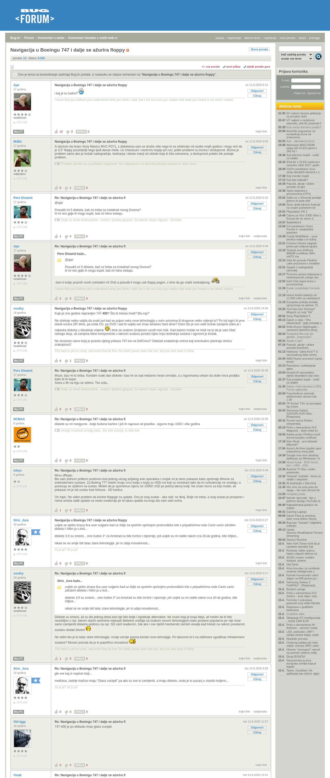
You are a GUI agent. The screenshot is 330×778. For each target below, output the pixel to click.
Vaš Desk (292, 564)
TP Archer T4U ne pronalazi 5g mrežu (303, 405)
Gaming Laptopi (296, 511)
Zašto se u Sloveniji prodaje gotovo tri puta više (303, 199)
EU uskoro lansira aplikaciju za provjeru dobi (303, 115)
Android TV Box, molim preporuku (300, 471)
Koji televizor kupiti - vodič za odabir (302, 156)
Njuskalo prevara (297, 638)
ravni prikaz (233, 66)
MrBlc (18, 141)
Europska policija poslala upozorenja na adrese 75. (302, 304)
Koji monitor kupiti (297, 175)
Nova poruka (259, 49)
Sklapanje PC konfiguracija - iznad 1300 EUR (303, 619)
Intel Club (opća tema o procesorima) (301, 283)
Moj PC (18, 131)
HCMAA (19, 419)
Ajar (16, 85)
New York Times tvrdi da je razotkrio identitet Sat (303, 545)
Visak (17, 775)
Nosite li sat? (294, 340)
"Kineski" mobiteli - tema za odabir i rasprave (303, 478)
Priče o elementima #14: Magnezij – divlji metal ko (302, 429)
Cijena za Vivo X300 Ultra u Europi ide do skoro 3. (303, 217)
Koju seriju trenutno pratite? (303, 127)
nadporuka (260, 236)
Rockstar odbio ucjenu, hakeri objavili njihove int (301, 552)
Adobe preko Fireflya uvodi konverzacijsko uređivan (303, 436)
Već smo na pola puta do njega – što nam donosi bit (302, 488)
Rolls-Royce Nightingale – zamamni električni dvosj (302, 328)
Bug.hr (15, 38)
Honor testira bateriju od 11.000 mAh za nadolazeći (303, 297)
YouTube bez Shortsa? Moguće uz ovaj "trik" (300, 310)
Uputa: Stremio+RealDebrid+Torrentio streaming (304, 532)
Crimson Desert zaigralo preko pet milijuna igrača (301, 245)
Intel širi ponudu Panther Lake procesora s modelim (303, 262)
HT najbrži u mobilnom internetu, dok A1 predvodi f (303, 122)
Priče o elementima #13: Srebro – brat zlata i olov (301, 594)
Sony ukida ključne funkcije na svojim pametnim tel (303, 206)
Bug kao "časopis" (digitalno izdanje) (303, 524)
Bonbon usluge (295, 589)
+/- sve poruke (211, 66)
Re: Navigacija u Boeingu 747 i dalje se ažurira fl (90, 198)
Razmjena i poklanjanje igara (301, 367)
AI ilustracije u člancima (301, 483)
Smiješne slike (295, 613)
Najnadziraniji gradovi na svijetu (301, 506)
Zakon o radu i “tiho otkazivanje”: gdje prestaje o (304, 321)
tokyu (17, 470)
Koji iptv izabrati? (297, 179)
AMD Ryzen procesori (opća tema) (304, 360)
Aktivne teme (290, 106)
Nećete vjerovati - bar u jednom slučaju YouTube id (303, 499)
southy (18, 308)
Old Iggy (20, 722)
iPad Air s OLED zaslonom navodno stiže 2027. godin (303, 163)
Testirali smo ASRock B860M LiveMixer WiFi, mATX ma (301, 253)
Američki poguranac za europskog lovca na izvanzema (300, 134)
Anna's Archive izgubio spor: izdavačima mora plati (304, 450)
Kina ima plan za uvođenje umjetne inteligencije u (303, 570)
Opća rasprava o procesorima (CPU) (298, 192)
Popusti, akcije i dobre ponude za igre (300, 185)
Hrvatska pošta (295, 494)
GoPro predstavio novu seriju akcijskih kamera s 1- (303, 170)
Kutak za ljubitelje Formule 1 (303, 290)
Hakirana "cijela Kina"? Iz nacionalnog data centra (302, 353)
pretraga (314, 37)
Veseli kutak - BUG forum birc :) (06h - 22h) (302, 464)
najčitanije (270, 37)
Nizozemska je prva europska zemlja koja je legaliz (301, 663)
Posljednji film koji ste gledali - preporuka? (300, 335)
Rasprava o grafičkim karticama (299, 608)
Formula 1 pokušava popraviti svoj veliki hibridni (303, 601)
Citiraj (257, 95)
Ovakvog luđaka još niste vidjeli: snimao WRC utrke (302, 644)
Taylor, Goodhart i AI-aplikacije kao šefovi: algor (302, 672)
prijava (220, 37)
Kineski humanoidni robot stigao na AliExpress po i (302, 577)
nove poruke (287, 37)
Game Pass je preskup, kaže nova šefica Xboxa (301, 517)
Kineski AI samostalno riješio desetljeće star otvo (302, 374)
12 (61, 131)
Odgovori (257, 90)
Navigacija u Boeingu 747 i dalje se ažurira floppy (178, 74)
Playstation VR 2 (296, 211)
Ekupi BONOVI (295, 656)
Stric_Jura (21, 520)
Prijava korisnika (293, 71)
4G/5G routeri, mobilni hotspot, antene (300, 559)
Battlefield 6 (293, 222)
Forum (29, 38)
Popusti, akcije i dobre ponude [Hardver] (300, 346)
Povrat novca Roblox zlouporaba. (299, 422)
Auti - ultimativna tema (300, 141)
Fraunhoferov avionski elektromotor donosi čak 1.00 (301, 396)
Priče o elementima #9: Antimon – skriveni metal (301, 626)
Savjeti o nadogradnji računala (299, 269)
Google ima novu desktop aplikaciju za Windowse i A (303, 457)
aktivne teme (252, 37)
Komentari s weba (51, 38)
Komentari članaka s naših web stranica (97, 38)
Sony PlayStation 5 (298, 316)
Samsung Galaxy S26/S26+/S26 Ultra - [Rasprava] (299, 413)
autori (302, 37)
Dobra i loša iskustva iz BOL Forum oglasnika (304, 388)
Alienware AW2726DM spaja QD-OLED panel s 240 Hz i (301, 148)
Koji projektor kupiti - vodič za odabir (302, 381)
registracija (234, 37)
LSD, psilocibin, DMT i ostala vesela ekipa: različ (302, 633)
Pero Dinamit (23, 198)
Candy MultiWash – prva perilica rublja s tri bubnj (301, 238)
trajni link (261, 131)
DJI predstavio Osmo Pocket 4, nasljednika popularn (299, 229)
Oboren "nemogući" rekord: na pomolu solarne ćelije (303, 651)
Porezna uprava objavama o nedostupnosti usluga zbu (304, 276)
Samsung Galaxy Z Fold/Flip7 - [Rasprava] (300, 584)
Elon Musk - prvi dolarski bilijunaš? (301, 443)
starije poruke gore (258, 66)
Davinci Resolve (296, 539)
